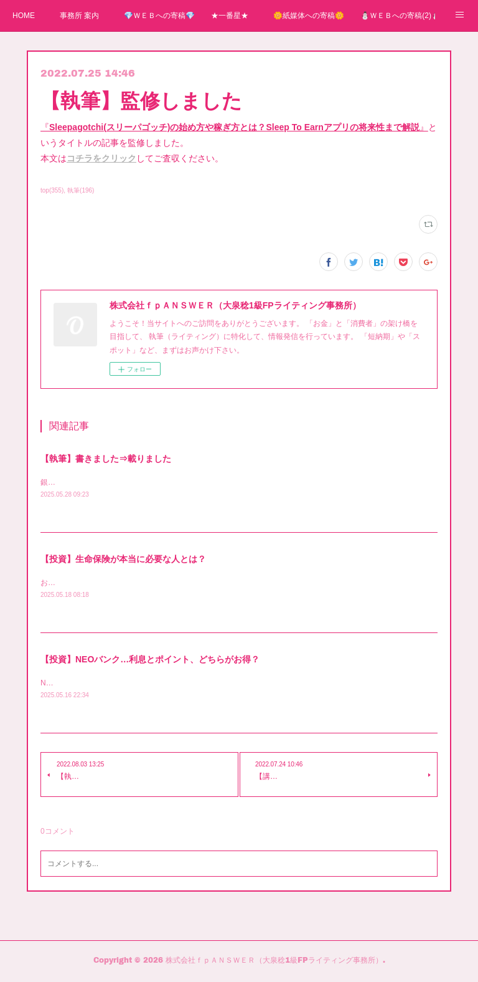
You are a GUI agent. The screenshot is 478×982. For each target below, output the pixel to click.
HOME (23, 15)
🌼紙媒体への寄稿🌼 (308, 15)
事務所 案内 (79, 15)
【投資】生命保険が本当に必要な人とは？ (123, 560)
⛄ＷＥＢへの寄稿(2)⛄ (397, 15)
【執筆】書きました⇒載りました (105, 459)
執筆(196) (80, 190)
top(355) (51, 190)
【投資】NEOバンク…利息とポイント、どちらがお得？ (150, 660)
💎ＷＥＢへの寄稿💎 (159, 15)
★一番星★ (229, 15)
